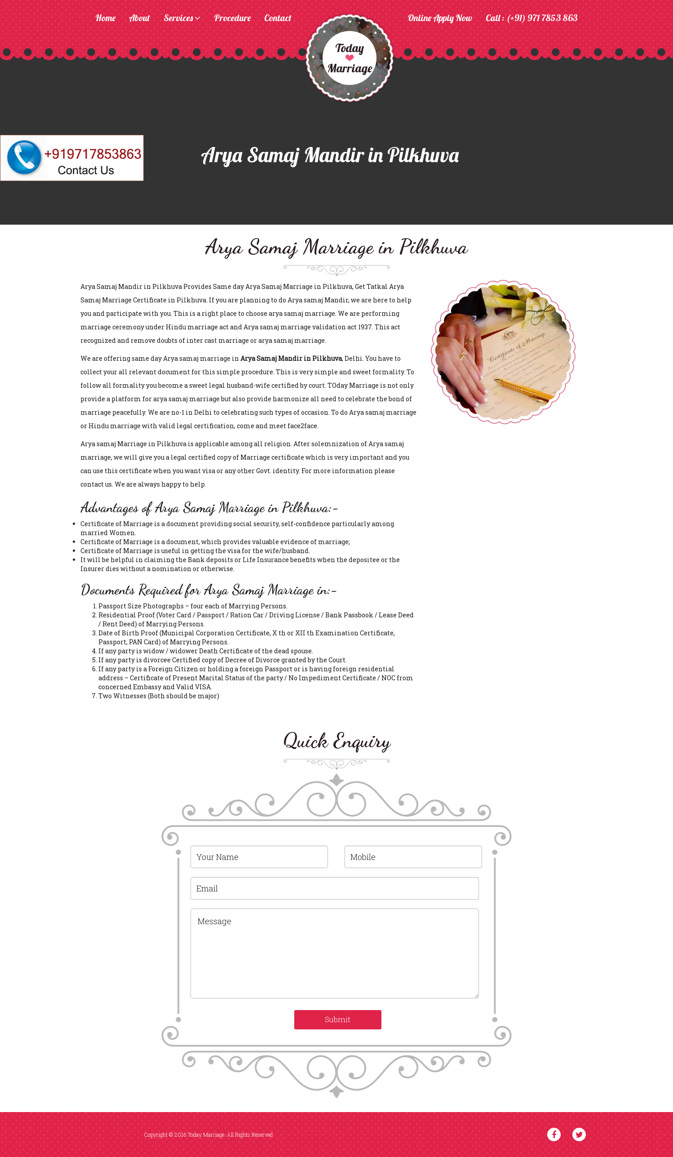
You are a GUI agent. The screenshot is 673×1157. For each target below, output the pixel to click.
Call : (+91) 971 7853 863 (532, 18)
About (139, 18)
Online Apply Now (439, 18)
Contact (278, 18)
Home (105, 18)
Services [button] (182, 18)
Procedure (232, 18)
